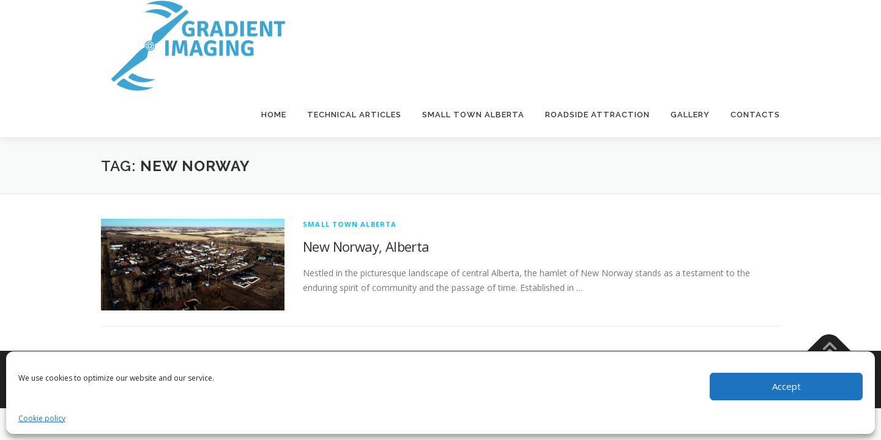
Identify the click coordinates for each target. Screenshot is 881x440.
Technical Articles (354, 114)
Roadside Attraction (597, 114)
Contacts (755, 114)
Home (273, 114)
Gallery (690, 114)
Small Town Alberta (473, 114)
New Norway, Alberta (366, 246)
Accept (786, 386)
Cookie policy (41, 418)
